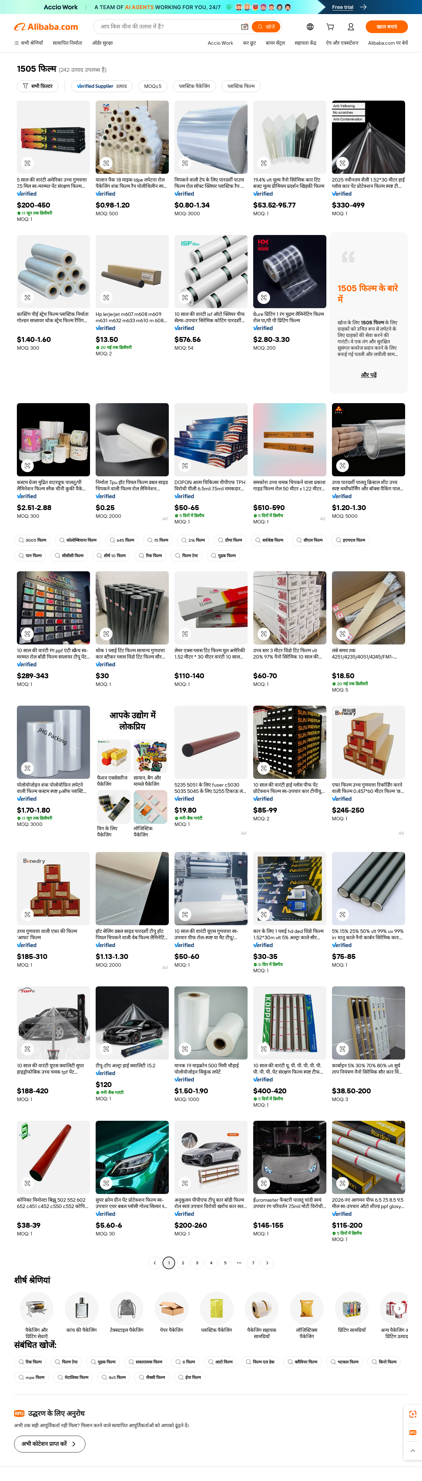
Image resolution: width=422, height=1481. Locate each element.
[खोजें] (266, 26)
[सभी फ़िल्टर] (37, 86)
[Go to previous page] (154, 1263)
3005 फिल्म (32, 540)
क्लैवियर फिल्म (302, 1362)
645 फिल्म (122, 540)
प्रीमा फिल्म (230, 540)
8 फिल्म (185, 1362)
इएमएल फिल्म (350, 540)
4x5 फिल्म (114, 1377)
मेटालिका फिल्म (73, 1377)
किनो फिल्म (384, 1362)
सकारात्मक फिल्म (145, 1362)
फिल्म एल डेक (260, 1362)
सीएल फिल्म (309, 540)
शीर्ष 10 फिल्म (111, 556)
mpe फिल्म (31, 1377)
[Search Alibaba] (168, 27)
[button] (245, 27)
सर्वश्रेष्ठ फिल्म (269, 540)
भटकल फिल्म (344, 1362)
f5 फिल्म (157, 540)
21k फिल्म (193, 540)
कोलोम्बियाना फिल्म (77, 540)
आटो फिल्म (220, 1362)
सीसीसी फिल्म (69, 556)
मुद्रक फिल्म (223, 556)
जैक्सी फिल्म (152, 1377)
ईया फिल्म (189, 1377)
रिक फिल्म (150, 556)
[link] (413, 1414)
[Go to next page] (267, 1263)
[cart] (331, 28)
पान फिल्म (30, 556)
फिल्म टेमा (186, 556)
